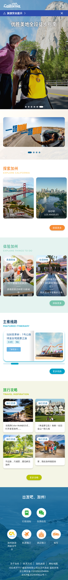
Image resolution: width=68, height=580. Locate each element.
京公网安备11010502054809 (33, 571)
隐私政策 (40, 563)
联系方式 (27, 563)
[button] (26, 107)
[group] (34, 54)
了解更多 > (13, 349)
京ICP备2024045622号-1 (34, 575)
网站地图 (53, 563)
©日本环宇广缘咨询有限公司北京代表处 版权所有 (34, 568)
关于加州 (14, 563)
